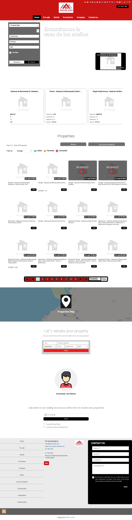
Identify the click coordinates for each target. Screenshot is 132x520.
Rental (56, 17)
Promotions (68, 17)
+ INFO (34, 189)
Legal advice (22, 495)
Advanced (16, 62)
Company (81, 17)
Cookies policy (22, 502)
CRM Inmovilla (70, 517)
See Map (15, 52)
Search (32, 62)
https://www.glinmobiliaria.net (55, 446)
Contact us (93, 17)
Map (46, 463)
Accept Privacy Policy (53, 424)
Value (66, 350)
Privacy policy (22, 488)
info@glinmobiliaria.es (52, 444)
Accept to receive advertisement (56, 427)
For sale (46, 17)
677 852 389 (49, 449)
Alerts (73, 144)
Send (66, 419)
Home (36, 17)
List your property (107, 144)
